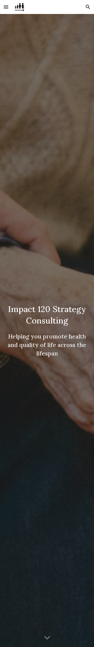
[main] (47, 330)
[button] (6, 7)
